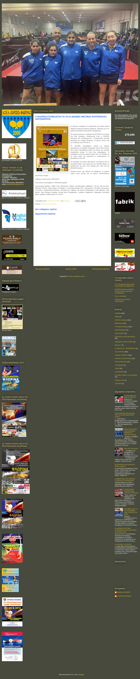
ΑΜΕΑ (117, 317)
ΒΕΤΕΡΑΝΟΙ (119, 323)
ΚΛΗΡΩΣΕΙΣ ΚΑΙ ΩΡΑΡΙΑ (123, 544)
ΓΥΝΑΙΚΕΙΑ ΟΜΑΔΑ (121, 327)
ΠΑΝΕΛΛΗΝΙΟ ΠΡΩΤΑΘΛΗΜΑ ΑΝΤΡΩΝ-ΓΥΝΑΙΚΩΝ (131, 491)
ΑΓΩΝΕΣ (44, 204)
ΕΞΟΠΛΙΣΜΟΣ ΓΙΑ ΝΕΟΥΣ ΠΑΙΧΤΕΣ (130, 396)
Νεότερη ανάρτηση (42, 269)
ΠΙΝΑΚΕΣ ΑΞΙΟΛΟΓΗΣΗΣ (123, 358)
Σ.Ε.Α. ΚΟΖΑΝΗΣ (120, 296)
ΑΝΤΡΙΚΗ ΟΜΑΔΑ (121, 320)
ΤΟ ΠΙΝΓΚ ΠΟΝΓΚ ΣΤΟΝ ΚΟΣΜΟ (126, 375)
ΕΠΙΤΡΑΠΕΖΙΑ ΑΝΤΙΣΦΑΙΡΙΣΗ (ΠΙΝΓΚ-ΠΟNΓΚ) (125, 465)
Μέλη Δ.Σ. (118, 345)
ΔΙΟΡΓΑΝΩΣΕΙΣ (120, 330)
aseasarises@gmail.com (15, 184)
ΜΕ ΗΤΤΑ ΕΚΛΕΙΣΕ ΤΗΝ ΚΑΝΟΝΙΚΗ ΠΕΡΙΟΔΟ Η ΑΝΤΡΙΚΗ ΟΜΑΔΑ (130, 431)
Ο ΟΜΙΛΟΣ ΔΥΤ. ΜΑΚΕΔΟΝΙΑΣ (125, 348)
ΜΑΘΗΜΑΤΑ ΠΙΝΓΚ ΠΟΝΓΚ (124, 342)
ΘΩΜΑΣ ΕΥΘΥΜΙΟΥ (124, 592)
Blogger (81, 674)
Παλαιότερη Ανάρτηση (100, 269)
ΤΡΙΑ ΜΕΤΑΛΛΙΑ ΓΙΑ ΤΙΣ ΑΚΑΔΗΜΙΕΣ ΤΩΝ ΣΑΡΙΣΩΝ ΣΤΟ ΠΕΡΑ (130, 511)
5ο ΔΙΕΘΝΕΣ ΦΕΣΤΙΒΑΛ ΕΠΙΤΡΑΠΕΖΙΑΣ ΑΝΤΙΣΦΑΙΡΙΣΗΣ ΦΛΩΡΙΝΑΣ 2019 (126, 530)
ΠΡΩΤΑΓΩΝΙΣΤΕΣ (121, 362)
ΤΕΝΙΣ (117, 368)
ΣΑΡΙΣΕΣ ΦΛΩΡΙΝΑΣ (124, 596)
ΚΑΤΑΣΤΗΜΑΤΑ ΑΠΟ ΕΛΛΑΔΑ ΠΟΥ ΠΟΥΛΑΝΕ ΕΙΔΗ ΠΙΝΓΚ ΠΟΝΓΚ (125, 415)
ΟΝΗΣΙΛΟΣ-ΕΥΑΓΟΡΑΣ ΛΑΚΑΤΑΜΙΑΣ (122, 300)
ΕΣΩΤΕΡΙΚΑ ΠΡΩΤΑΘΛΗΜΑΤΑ (125, 337)
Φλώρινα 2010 (119, 380)
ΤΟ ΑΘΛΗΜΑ (119, 372)
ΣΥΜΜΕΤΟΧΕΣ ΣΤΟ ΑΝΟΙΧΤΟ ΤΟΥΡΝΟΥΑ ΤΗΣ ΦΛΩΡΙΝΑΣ (125, 479)
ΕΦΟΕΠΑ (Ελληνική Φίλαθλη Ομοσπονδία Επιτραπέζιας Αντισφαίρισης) (124, 291)
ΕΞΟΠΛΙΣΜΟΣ (120, 333)
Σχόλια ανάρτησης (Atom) (76, 276)
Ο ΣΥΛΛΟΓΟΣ (52, 204)
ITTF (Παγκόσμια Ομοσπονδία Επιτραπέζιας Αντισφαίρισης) (125, 285)
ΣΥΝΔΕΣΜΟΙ (119, 365)
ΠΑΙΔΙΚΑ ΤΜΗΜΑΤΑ (121, 355)
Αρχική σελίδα (70, 269)
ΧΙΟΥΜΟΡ (118, 383)
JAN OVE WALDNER (131, 449)
